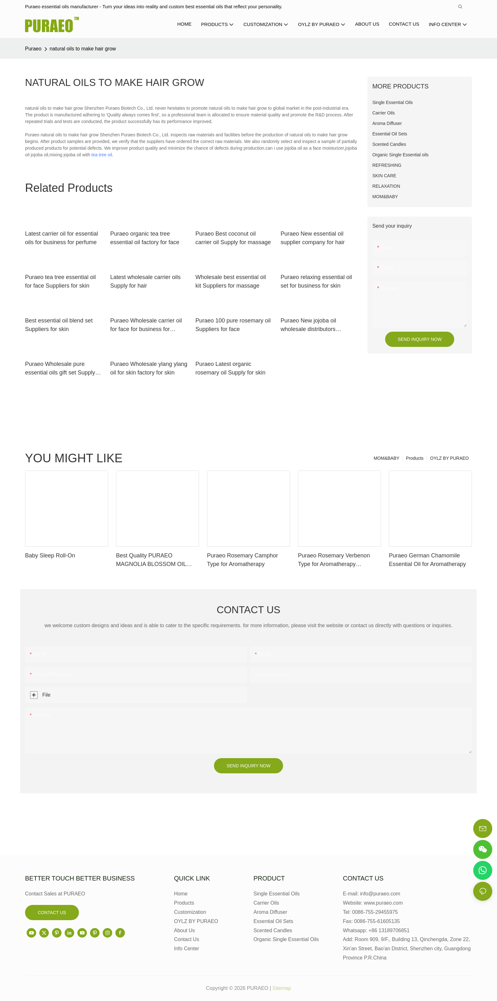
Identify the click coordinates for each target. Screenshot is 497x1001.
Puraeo (33, 48)
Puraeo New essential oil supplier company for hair (313, 238)
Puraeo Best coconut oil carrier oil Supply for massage (233, 238)
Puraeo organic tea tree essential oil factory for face (144, 238)
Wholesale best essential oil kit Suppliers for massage (231, 281)
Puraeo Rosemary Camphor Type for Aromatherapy (242, 559)
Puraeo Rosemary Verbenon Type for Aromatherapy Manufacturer (334, 560)
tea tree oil (101, 154)
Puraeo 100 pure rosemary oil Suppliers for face (233, 324)
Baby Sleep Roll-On (50, 555)
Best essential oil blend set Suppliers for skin (59, 324)
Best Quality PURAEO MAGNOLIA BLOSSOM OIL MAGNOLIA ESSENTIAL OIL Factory (152, 560)
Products (414, 458)
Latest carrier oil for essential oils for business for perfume (61, 238)
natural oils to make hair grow (83, 48)
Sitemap (282, 988)
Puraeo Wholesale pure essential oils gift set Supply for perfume (60, 369)
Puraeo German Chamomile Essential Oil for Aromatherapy (427, 559)
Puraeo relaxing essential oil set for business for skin (316, 281)
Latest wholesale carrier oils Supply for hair (145, 281)
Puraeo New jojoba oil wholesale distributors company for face (308, 325)
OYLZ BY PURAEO (449, 458)
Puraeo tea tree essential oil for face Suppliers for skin (60, 281)
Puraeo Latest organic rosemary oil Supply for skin (231, 368)
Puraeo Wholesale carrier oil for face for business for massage (146, 325)
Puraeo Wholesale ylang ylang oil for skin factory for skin (148, 368)
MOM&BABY (386, 458)
